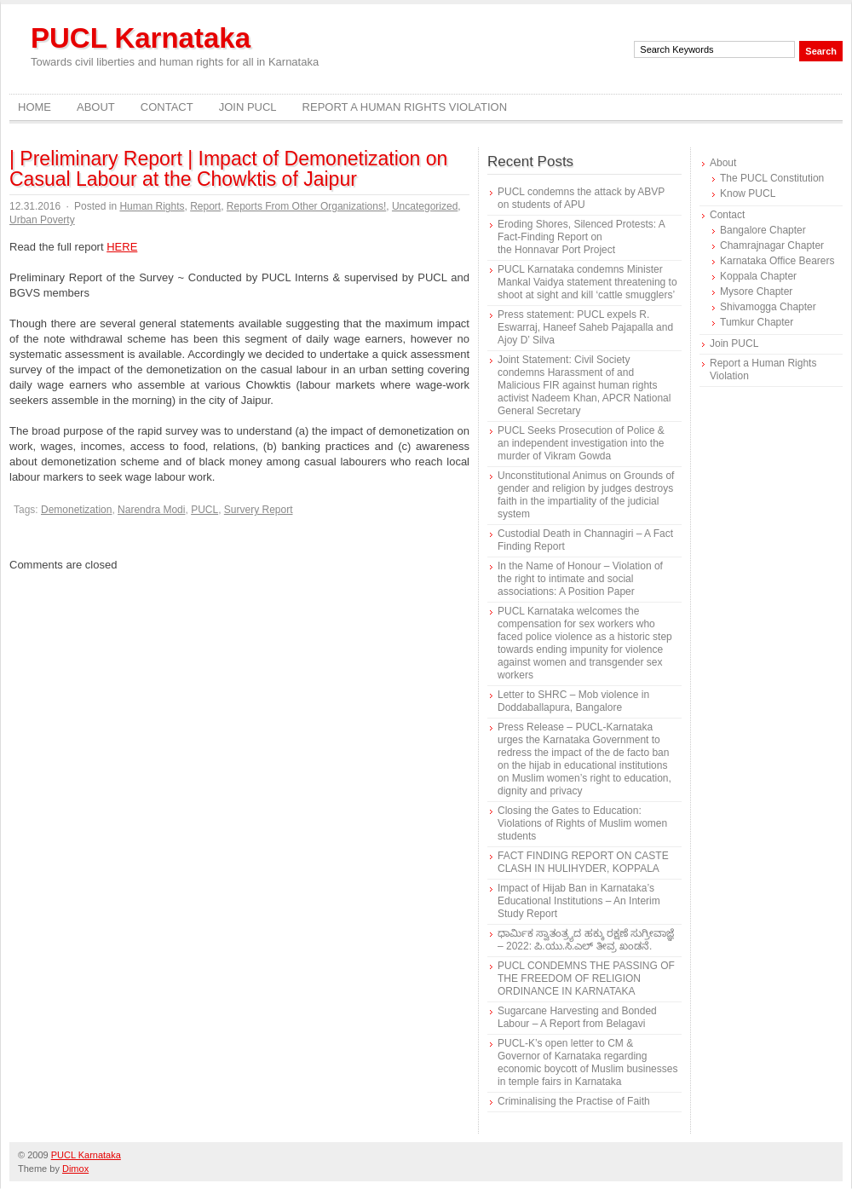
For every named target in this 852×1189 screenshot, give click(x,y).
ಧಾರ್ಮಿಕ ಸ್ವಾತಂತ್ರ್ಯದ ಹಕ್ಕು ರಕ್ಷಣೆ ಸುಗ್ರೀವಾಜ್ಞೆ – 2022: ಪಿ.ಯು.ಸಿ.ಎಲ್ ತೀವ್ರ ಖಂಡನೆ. (586, 939)
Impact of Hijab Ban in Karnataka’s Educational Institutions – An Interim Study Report (579, 901)
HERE (121, 246)
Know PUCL (747, 193)
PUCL (204, 510)
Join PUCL (248, 107)
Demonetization (76, 510)
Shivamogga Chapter (768, 307)
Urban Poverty (42, 220)
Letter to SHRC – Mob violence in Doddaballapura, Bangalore (573, 701)
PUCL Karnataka (140, 38)
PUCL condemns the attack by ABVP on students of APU (581, 198)
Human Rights (151, 206)
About (96, 107)
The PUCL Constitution (772, 178)
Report (205, 206)
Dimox (75, 1168)
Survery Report (258, 510)
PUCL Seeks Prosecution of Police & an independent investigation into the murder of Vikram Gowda (581, 443)
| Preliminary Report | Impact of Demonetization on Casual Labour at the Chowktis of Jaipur (228, 168)
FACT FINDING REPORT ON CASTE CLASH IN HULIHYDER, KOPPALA (583, 862)
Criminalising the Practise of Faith (574, 1101)
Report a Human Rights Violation (405, 107)
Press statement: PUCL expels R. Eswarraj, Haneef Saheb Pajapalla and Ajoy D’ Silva (585, 327)
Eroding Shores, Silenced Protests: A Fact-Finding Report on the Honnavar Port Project (581, 237)
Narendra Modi (151, 510)
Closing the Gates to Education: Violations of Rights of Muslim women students (582, 823)
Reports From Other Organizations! (306, 206)
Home (34, 107)
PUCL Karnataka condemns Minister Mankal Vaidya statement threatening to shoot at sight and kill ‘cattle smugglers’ (587, 282)
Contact (167, 107)
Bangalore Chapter (763, 230)
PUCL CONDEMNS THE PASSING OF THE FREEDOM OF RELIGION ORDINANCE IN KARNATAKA (586, 978)
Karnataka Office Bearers (777, 261)
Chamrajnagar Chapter (772, 245)
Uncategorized (425, 206)
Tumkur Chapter (756, 322)
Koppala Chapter (758, 276)
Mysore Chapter (756, 291)
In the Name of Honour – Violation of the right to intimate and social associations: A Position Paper (580, 578)
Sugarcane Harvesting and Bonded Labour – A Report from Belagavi (577, 1017)
